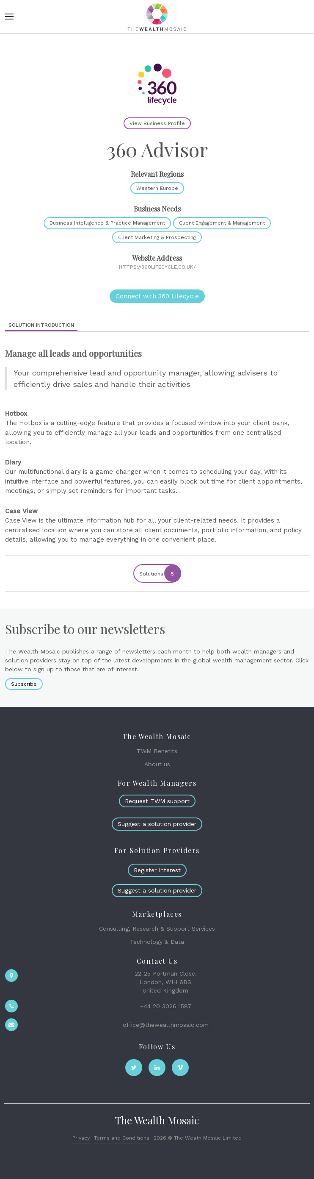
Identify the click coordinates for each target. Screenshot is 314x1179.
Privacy (81, 1138)
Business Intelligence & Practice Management (107, 223)
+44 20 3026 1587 (165, 1006)
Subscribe (24, 684)
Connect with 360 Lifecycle (157, 296)
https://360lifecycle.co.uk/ (157, 267)
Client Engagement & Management (222, 223)
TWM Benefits (157, 751)
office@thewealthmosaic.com (166, 1024)
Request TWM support (157, 801)
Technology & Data (157, 941)
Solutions (159, 573)
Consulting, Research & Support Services (157, 928)
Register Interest (157, 870)
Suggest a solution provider (157, 823)
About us (157, 764)
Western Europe (157, 188)
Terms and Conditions (121, 1138)
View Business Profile (157, 123)
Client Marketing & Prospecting (157, 237)
